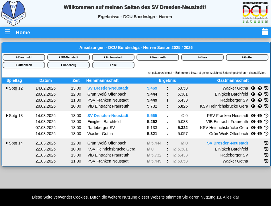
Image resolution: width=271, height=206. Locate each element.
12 (14, 88)
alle (113, 65)
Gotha (247, 57)
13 (14, 115)
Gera (202, 57)
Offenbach (23, 65)
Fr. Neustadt (113, 57)
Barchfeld (24, 57)
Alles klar (231, 197)
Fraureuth (157, 57)
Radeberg (68, 65)
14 (14, 143)
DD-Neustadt (68, 57)
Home (23, 32)
